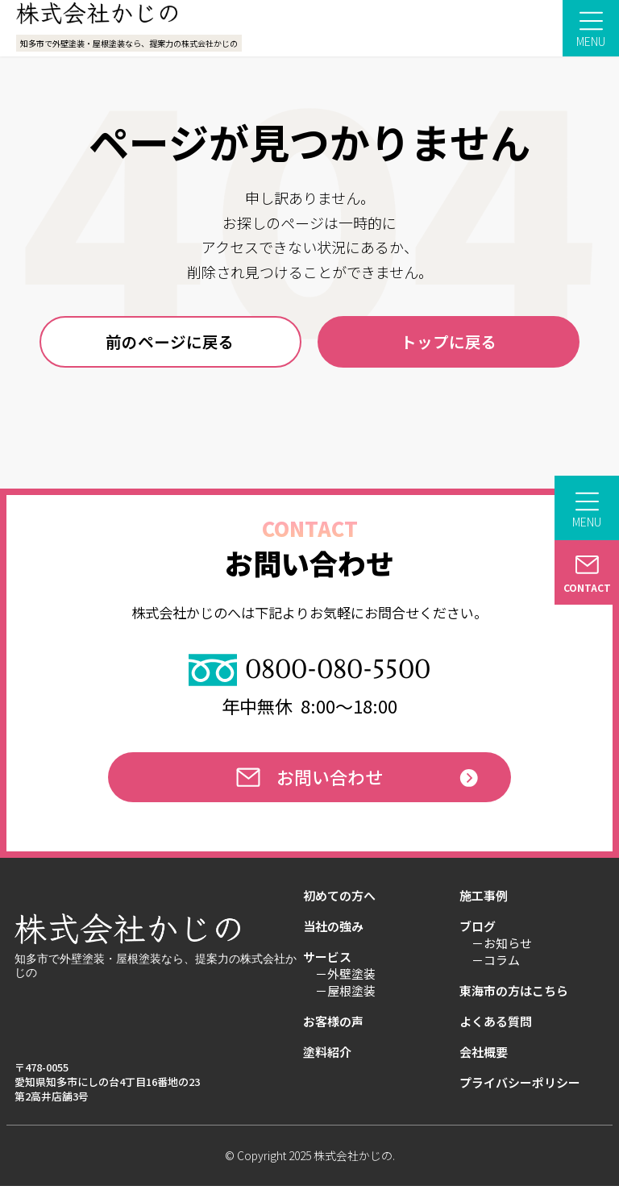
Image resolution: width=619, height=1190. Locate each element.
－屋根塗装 (345, 996)
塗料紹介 (327, 1058)
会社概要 (483, 1058)
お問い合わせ (309, 781)
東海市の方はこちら (513, 996)
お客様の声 (333, 1027)
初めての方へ (339, 901)
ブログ (477, 932)
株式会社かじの (353, 1160)
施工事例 (483, 901)
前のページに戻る (170, 341)
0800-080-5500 (309, 672)
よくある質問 (495, 1027)
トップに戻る (449, 341)
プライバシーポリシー (519, 1088)
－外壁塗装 (345, 979)
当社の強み (333, 932)
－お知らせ (502, 949)
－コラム (496, 966)
